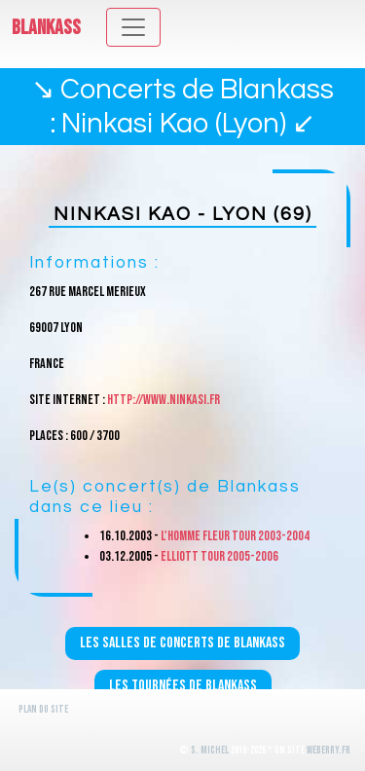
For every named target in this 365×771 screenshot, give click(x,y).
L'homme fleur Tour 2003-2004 (235, 536)
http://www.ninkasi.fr (163, 399)
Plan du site (43, 709)
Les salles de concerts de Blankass (182, 643)
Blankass (46, 28)
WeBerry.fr (328, 750)
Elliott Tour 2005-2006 (219, 556)
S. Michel (210, 750)
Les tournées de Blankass (183, 686)
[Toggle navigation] (133, 27)
